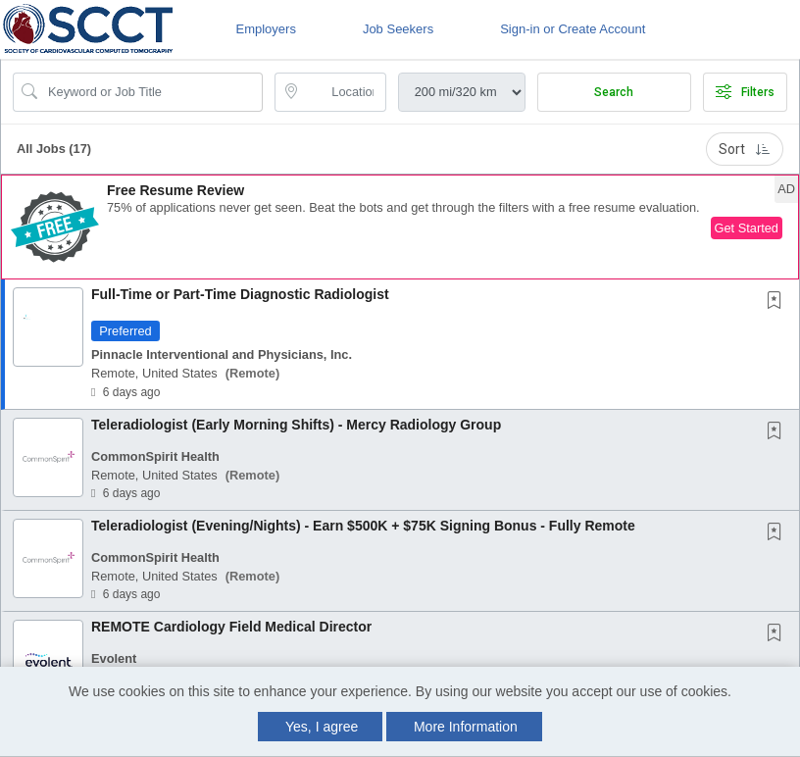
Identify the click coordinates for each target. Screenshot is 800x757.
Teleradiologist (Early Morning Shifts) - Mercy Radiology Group (296, 424)
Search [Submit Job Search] (613, 92)
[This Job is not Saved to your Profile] (778, 302)
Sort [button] (745, 149)
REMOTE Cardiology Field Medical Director (231, 626)
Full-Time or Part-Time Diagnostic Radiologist (240, 294)
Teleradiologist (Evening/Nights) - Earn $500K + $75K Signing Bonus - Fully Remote (363, 525)
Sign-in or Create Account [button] (572, 29)
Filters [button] (745, 92)
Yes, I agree (321, 726)
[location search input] (343, 92)
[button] (400, 227)
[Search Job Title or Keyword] (151, 92)
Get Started (746, 228)
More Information (466, 726)
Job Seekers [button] (398, 29)
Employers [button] (265, 29)
